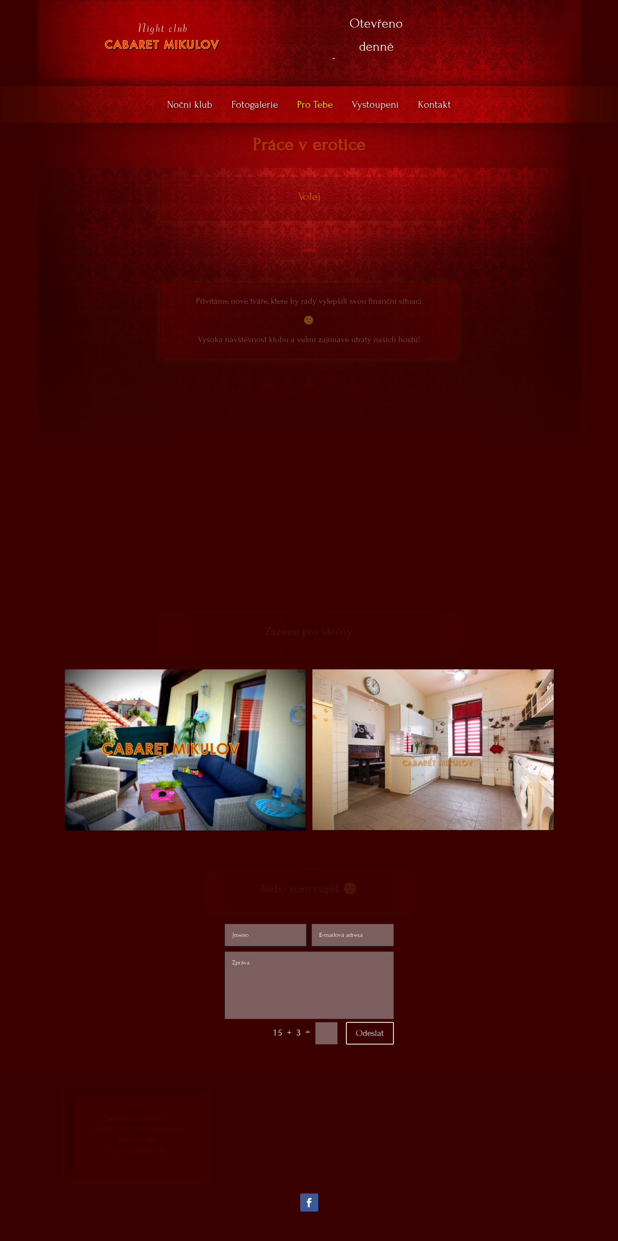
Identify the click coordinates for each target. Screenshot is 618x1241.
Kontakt (434, 105)
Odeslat (370, 1033)
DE (564, 6)
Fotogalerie (254, 105)
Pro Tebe (315, 105)
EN (550, 6)
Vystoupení (375, 105)
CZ (535, 6)
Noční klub (189, 105)
